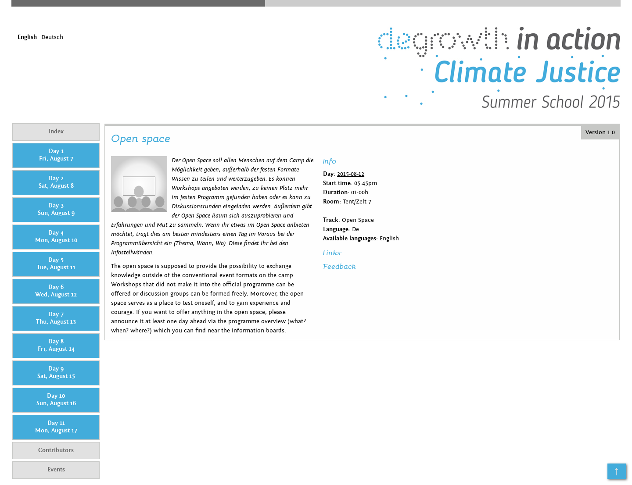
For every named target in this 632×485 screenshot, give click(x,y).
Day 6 (56, 291)
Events (56, 469)
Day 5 (56, 264)
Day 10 (56, 399)
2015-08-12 (350, 174)
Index (56, 131)
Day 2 (56, 182)
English (27, 37)
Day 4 (56, 236)
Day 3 (56, 209)
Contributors (56, 450)
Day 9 (56, 372)
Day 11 (56, 427)
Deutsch (52, 37)
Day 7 (56, 318)
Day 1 (56, 155)
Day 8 (56, 345)
